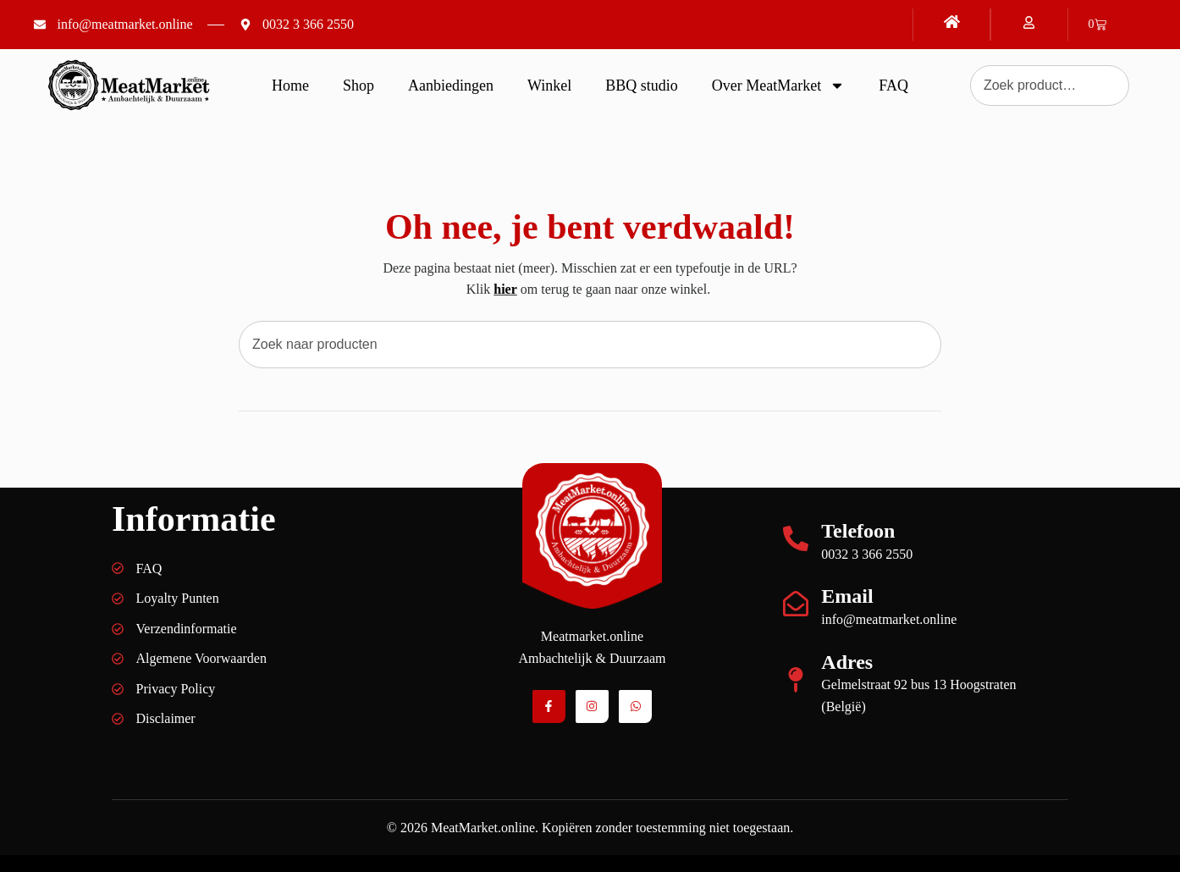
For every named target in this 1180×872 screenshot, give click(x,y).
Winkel (549, 85)
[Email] (795, 603)
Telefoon (858, 531)
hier (505, 289)
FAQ (893, 85)
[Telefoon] (795, 538)
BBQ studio (641, 85)
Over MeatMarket (778, 85)
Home (290, 85)
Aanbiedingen (451, 85)
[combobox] (590, 344)
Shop (358, 85)
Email (847, 596)
